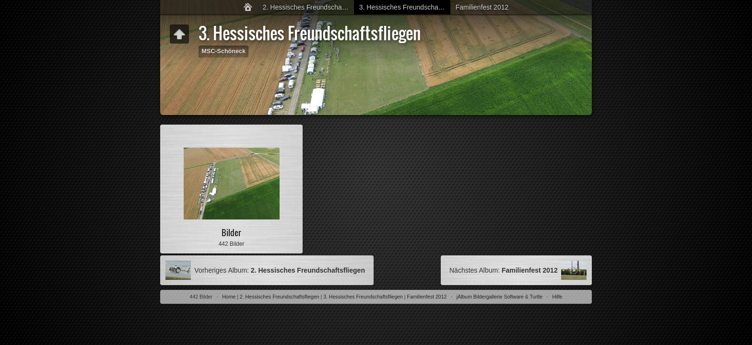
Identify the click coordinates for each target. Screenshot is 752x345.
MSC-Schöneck (223, 51)
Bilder (231, 233)
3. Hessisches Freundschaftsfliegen (405, 7)
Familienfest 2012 (482, 7)
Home (228, 296)
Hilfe (557, 296)
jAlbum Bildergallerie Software (490, 296)
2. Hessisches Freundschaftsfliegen (308, 7)
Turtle (536, 296)
